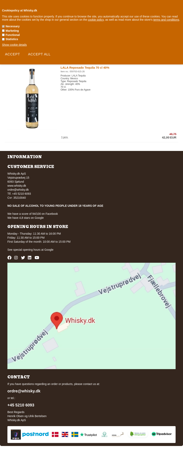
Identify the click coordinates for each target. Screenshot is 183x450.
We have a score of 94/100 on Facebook (32, 213)
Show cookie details (14, 44)
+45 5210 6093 (20, 405)
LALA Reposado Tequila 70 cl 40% (84, 67)
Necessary (13, 26)
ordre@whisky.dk (18, 189)
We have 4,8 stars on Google (25, 217)
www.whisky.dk (16, 185)
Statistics (12, 39)
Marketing (12, 30)
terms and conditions (166, 19)
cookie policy (96, 19)
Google (48, 249)
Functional (13, 35)
